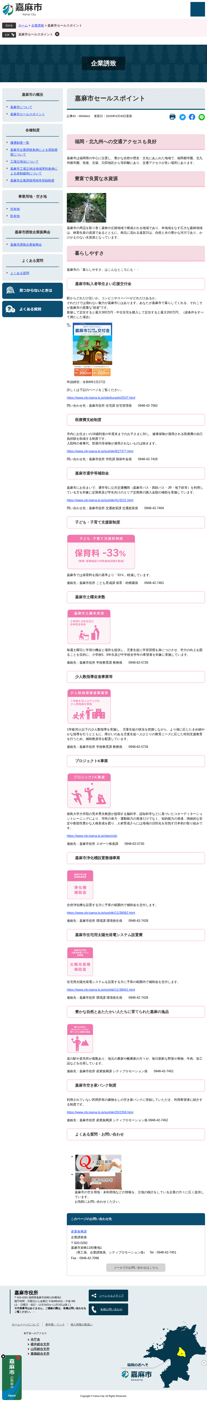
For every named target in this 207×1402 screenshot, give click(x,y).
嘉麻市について (21, 107)
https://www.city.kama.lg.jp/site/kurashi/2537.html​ (101, 397)
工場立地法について (24, 161)
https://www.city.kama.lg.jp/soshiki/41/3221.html (100, 500)
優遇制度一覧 (19, 142)
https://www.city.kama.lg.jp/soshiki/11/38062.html (101, 912)
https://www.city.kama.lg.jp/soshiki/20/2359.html (100, 1112)
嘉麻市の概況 (32, 95)
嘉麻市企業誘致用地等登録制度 (32, 180)
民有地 (15, 216)
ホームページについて (25, 1324)
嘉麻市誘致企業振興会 (32, 232)
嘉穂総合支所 (40, 1353)
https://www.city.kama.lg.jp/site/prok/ (92, 836)
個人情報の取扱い (82, 1324)
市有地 (15, 209)
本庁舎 (35, 1339)
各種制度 (32, 130)
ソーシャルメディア (111, 1295)
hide (3, 1356)
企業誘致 (37, 25)
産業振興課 (79, 1231)
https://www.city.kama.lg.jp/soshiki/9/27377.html (100, 451)
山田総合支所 (40, 1349)
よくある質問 (32, 261)
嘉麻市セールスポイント (35, 34)
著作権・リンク (55, 1324)
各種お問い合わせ (111, 1309)
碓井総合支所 (40, 1344)
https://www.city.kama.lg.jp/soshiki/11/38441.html (101, 989)
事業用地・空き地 (32, 197)
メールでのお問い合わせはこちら (136, 1267)
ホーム (23, 25)
